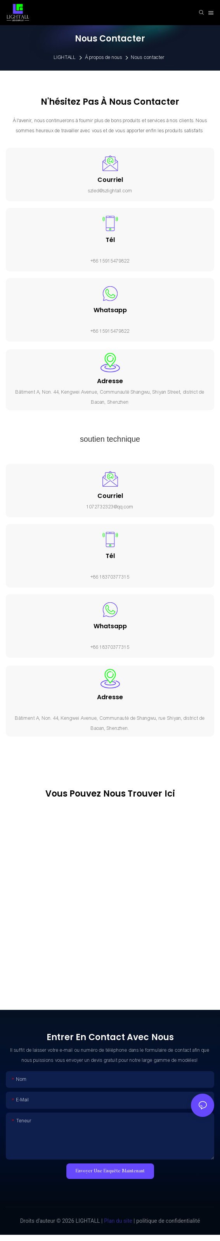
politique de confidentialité (167, 1221)
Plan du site (117, 1221)
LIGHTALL (65, 57)
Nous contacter (147, 57)
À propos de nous (104, 57)
